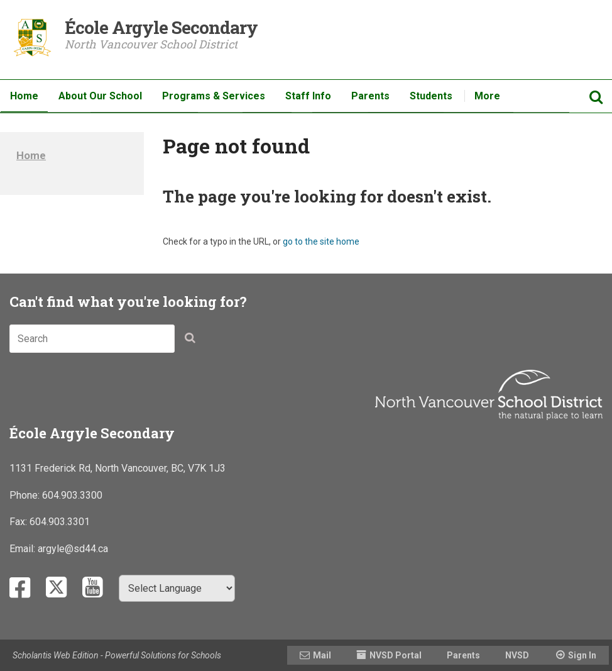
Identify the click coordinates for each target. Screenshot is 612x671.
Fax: (19, 522)
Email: (23, 549)
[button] (193, 341)
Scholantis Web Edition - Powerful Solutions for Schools (117, 655)
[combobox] (92, 338)
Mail (322, 655)
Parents (463, 655)
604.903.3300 (72, 495)
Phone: (25, 495)
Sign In (582, 655)
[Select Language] (177, 588)
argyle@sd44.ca (73, 549)
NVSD (517, 655)
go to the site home (321, 241)
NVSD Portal (395, 655)
